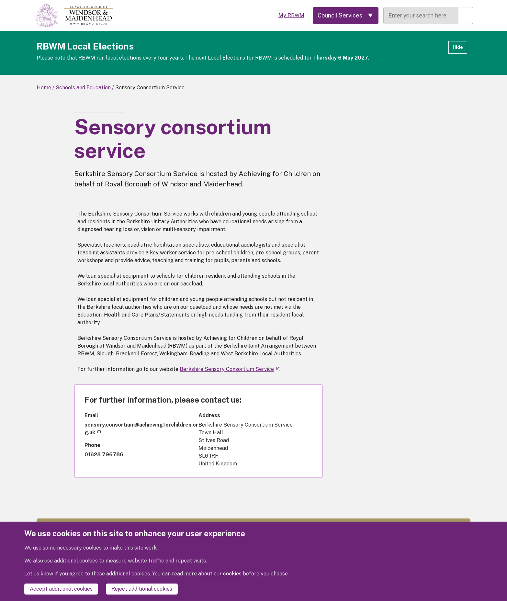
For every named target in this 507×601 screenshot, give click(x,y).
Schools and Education (83, 87)
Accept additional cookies (61, 589)
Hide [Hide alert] (458, 47)
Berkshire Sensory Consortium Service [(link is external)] (229, 369)
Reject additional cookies (141, 589)
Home (44, 87)
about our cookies (220, 574)
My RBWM (291, 15)
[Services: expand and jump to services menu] (345, 15)
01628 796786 (103, 454)
